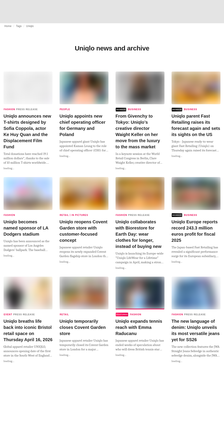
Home (8, 26)
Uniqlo (30, 26)
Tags (19, 26)
